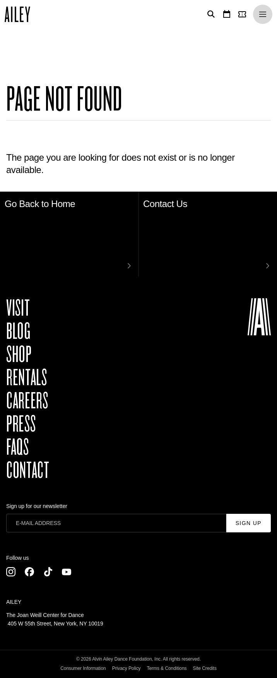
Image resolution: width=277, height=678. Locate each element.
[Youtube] (66, 571)
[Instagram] (10, 571)
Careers (27, 401)
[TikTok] (48, 571)
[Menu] (262, 14)
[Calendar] (226, 14)
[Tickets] (243, 14)
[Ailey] (21, 14)
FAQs (17, 447)
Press (21, 424)
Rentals (26, 378)
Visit (18, 308)
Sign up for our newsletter (36, 506)
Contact (27, 470)
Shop (19, 355)
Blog (18, 331)
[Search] (209, 14)
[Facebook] (29, 571)
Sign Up (249, 523)
